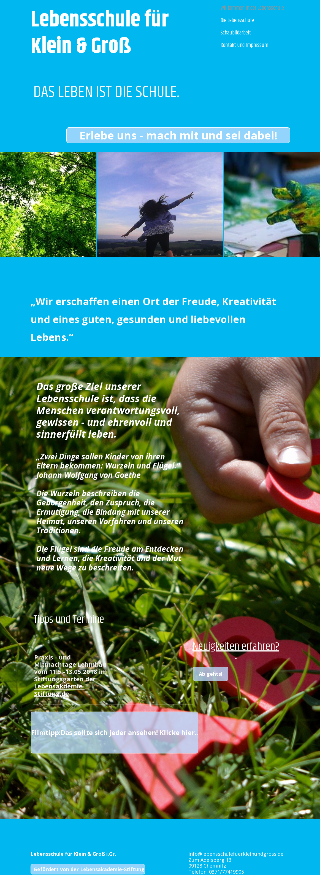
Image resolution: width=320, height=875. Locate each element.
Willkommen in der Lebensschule (252, 8)
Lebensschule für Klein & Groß (102, 33)
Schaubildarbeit (236, 33)
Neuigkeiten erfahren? (235, 646)
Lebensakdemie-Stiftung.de (59, 689)
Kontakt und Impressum (244, 45)
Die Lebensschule (237, 20)
